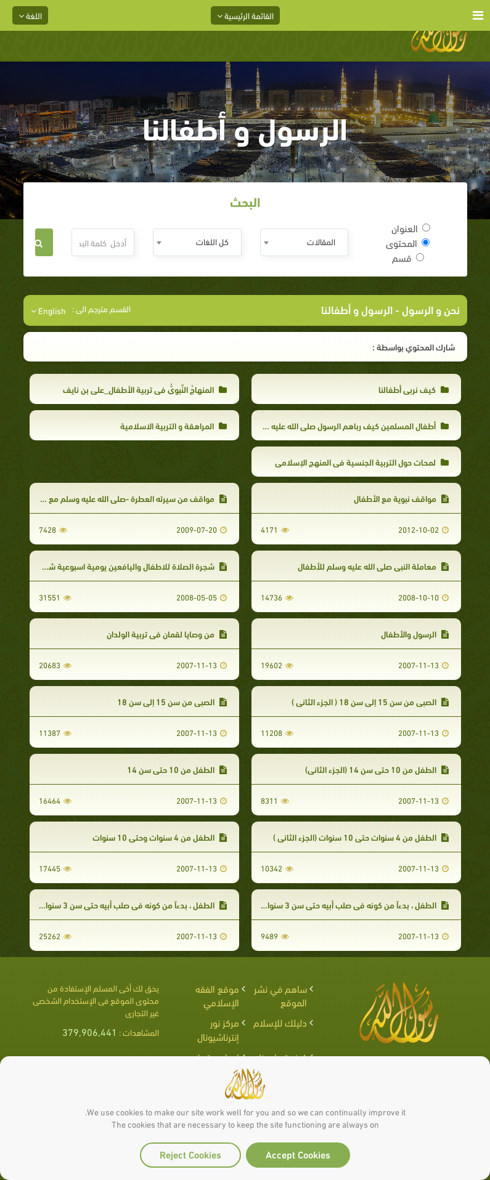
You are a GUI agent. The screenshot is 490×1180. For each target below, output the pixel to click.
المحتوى (408, 242)
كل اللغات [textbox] (212, 241)
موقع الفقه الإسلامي (217, 995)
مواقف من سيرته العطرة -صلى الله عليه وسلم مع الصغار (126, 497)
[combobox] (304, 242)
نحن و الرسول (429, 309)
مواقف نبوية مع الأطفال (401, 497)
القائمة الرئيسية (245, 15)
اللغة (30, 15)
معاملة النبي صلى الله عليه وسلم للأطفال (373, 565)
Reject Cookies (190, 1154)
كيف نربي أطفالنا (413, 388)
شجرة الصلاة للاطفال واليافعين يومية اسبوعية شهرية (130, 565)
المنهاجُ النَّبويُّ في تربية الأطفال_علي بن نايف (145, 388)
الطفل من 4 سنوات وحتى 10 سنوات (159, 836)
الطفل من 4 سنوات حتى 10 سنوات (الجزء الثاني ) (361, 836)
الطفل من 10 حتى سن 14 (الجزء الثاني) (377, 768)
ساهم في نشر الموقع (280, 995)
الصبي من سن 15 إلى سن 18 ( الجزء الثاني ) (370, 701)
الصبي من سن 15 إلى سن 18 (172, 701)
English (48, 310)
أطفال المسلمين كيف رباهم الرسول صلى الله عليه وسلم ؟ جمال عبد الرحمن (318, 425)
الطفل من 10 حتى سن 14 (177, 768)
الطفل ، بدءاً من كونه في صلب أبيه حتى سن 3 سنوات (132, 904)
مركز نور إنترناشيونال (218, 1029)
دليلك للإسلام (280, 1022)
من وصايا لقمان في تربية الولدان (167, 633)
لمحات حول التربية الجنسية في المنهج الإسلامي (362, 461)
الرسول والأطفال (415, 633)
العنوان (410, 228)
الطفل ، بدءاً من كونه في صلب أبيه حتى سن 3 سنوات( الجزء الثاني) (332, 904)
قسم (408, 257)
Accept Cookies (298, 1154)
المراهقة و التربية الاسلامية (173, 425)
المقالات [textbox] (321, 241)
